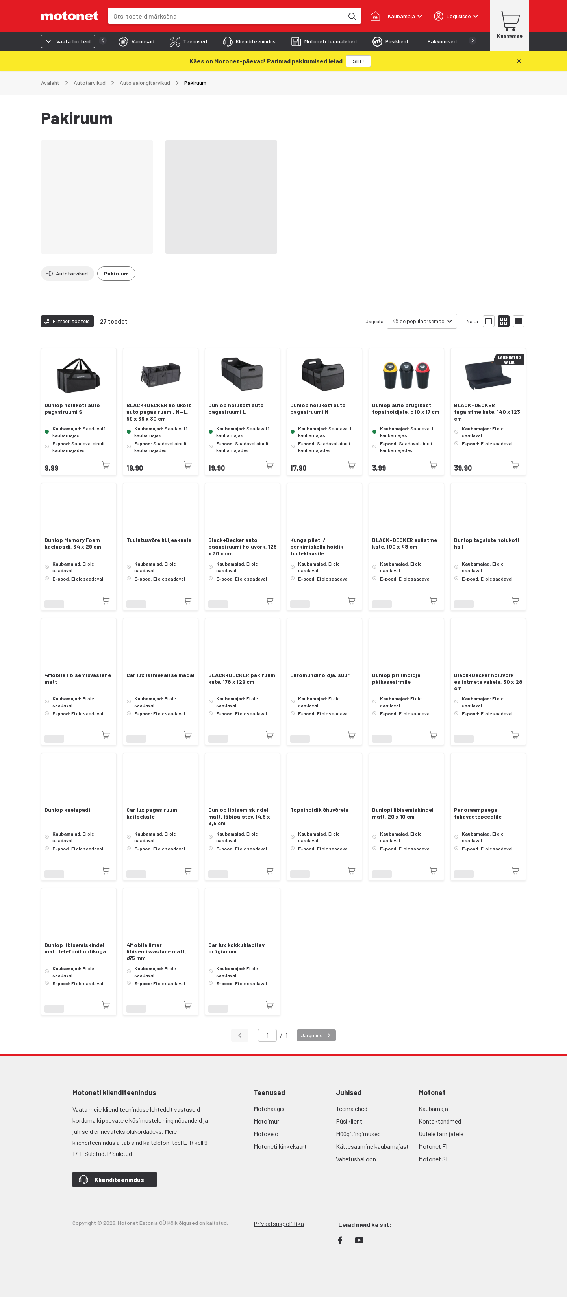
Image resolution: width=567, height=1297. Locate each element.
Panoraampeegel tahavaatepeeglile (478, 813)
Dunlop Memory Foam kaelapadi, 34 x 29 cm (72, 543)
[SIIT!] (358, 61)
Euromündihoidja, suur (320, 675)
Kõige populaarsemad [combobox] (418, 321)
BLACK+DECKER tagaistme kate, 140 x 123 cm (487, 412)
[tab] (120, 41)
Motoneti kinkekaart (280, 1146)
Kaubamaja (433, 1108)
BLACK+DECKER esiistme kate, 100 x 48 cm (404, 543)
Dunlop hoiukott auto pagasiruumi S (72, 408)
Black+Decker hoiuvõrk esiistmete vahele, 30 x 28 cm (488, 682)
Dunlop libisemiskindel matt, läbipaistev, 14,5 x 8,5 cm (239, 816)
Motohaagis (269, 1108)
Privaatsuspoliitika (279, 1223)
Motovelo (266, 1133)
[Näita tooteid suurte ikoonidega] (489, 321)
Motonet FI (433, 1146)
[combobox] (225, 16)
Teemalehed (351, 1108)
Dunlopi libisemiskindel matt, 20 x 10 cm (403, 813)
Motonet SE (434, 1159)
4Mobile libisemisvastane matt (77, 678)
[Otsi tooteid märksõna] (351, 16)
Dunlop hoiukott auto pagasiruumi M (318, 408)
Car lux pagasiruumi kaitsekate (152, 813)
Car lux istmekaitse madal (160, 675)
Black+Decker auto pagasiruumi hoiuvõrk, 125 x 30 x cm (242, 546)
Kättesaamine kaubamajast (372, 1146)
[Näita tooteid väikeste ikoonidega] (504, 321)
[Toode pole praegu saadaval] (106, 465)
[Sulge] (519, 61)
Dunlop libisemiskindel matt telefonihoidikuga (75, 948)
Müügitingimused (358, 1133)
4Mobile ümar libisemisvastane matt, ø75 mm (156, 952)
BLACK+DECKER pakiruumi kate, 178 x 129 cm (242, 678)
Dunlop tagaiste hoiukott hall (487, 543)
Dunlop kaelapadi (67, 810)
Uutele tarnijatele (441, 1133)
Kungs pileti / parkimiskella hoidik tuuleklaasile (316, 546)
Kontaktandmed (440, 1121)
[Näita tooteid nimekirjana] (518, 321)
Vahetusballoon (356, 1159)
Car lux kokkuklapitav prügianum (236, 948)
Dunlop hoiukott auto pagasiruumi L (236, 408)
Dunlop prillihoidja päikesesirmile (396, 678)
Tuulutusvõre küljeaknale (158, 540)
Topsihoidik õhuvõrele (319, 810)
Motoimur (266, 1121)
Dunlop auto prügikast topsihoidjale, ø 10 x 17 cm (405, 408)
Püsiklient (349, 1121)
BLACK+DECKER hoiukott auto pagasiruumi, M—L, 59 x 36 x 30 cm (158, 412)
